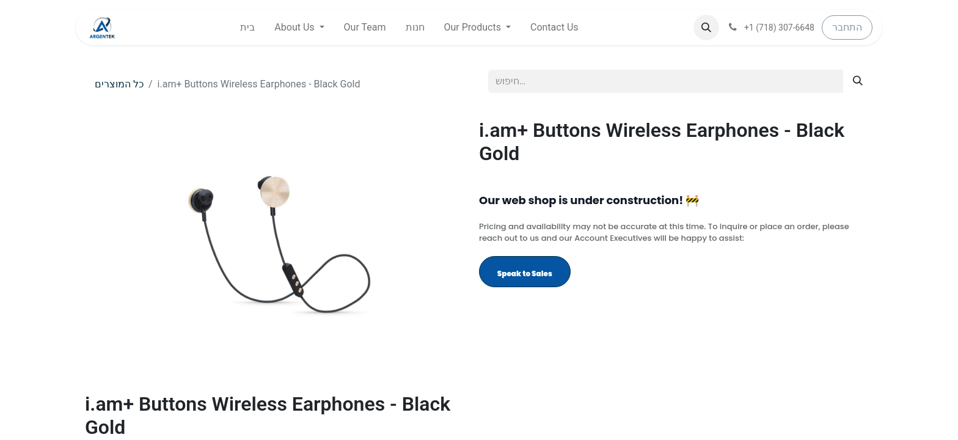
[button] (706, 27)
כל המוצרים (119, 84)
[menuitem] (247, 27)
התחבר (847, 27)
